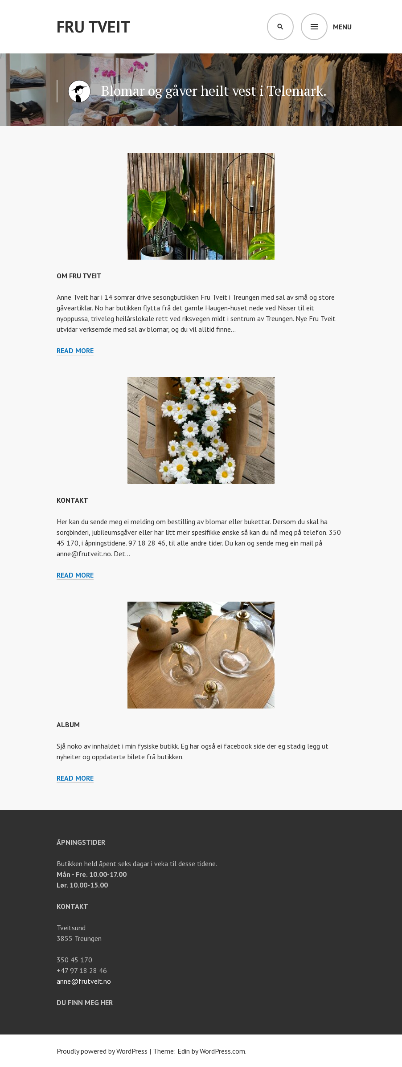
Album (68, 724)
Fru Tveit (94, 26)
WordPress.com (222, 1051)
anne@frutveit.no (84, 981)
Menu (342, 26)
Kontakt (72, 500)
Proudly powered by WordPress (102, 1051)
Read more (75, 350)
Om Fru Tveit (79, 275)
